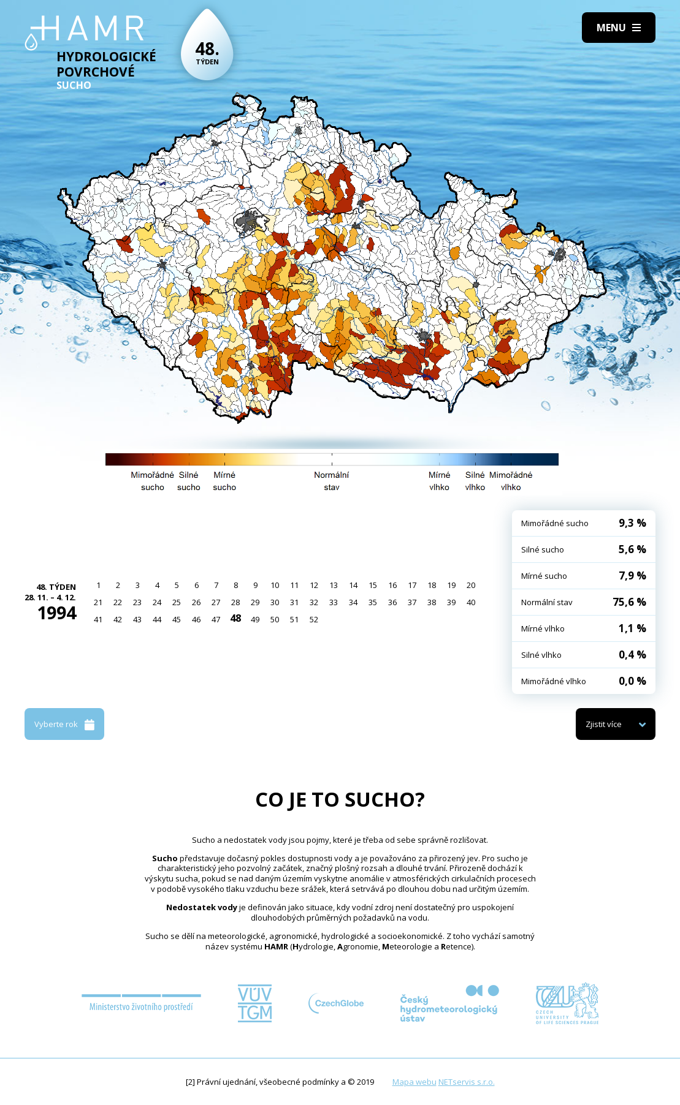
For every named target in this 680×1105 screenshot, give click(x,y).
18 (431, 584)
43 (137, 619)
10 (274, 584)
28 (235, 602)
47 (216, 619)
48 (235, 618)
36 (392, 602)
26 (196, 602)
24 (157, 602)
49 (255, 619)
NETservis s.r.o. (466, 1081)
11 (294, 584)
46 (196, 619)
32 (314, 602)
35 (373, 602)
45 (176, 619)
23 (137, 602)
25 (176, 602)
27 (216, 602)
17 (412, 584)
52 (314, 619)
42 (117, 619)
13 (333, 584)
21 (98, 602)
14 (353, 584)
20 (471, 584)
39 (451, 602)
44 (157, 619)
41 (98, 619)
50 (274, 619)
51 (294, 619)
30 (274, 602)
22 (117, 602)
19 (451, 584)
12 (314, 584)
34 (353, 602)
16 (392, 584)
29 (255, 602)
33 (333, 602)
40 (471, 602)
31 (294, 602)
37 (412, 602)
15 (373, 584)
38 (431, 602)
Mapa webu (414, 1081)
